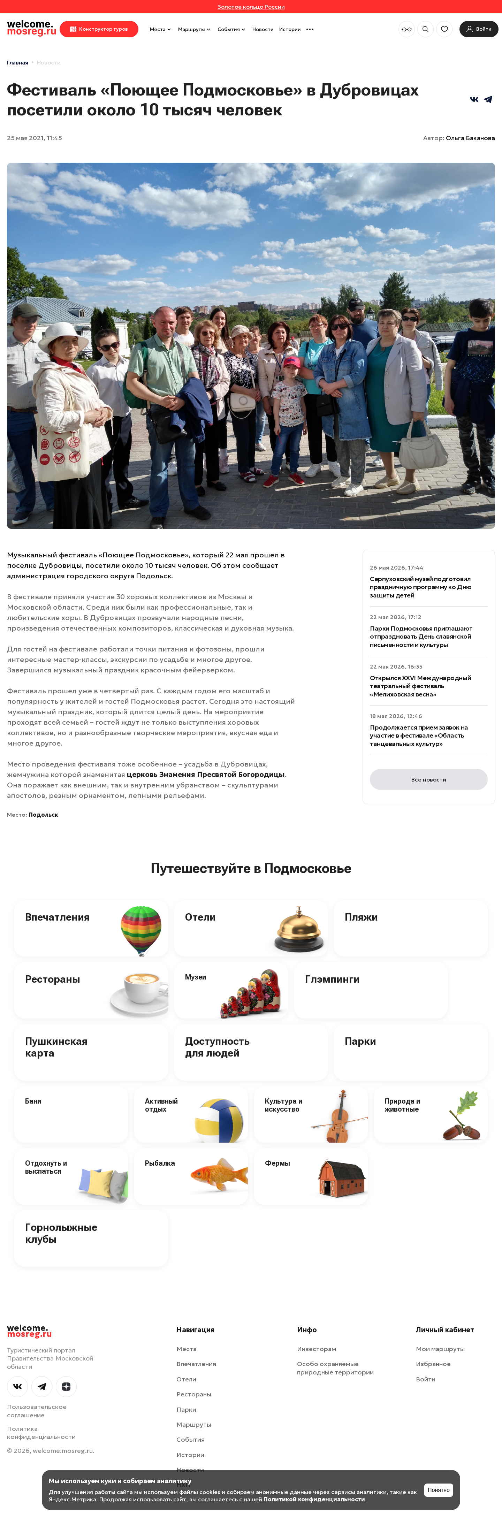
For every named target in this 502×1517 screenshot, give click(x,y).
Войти (425, 1379)
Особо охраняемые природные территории (335, 1368)
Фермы (277, 1163)
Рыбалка (160, 1163)
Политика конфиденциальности (41, 1433)
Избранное (433, 1364)
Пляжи (361, 917)
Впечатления (57, 917)
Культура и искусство (283, 1105)
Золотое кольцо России (251, 6)
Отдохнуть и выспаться (46, 1167)
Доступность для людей (217, 1047)
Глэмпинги (332, 979)
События (232, 29)
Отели (200, 917)
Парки (360, 1041)
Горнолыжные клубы (61, 1233)
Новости (263, 29)
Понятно (439, 1490)
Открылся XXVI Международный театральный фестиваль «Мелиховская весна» (420, 686)
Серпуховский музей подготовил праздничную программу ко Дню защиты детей (421, 587)
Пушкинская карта (56, 1047)
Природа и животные (402, 1105)
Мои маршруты (440, 1349)
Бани (33, 1101)
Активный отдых (161, 1105)
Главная (17, 62)
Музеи (195, 977)
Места (161, 29)
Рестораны (52, 979)
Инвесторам (316, 1349)
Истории (290, 29)
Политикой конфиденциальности (314, 1499)
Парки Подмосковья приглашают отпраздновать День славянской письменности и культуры (421, 636)
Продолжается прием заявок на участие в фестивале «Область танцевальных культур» (419, 735)
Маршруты (195, 29)
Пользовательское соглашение (37, 1411)
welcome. (29, 1331)
